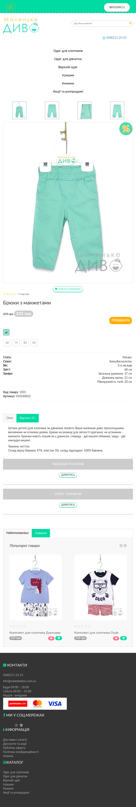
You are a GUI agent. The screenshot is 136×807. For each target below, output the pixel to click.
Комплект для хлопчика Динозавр (35, 632)
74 (16, 342)
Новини (8, 756)
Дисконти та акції (14, 744)
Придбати (121, 320)
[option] (19, 110)
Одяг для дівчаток (68, 59)
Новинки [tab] (41, 533)
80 (25, 342)
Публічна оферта (14, 748)
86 (34, 342)
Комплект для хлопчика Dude (96, 632)
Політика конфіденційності (21, 752)
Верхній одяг (68, 67)
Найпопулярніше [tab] (17, 533)
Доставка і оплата (15, 739)
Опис (9, 418)
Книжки (68, 83)
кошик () (117, 7)
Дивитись (68, 475)
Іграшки (68, 75)
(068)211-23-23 (116, 37)
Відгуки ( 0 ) (27, 418)
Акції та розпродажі (68, 91)
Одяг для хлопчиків (68, 50)
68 (7, 342)
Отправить (130, 24)
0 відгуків (24, 294)
